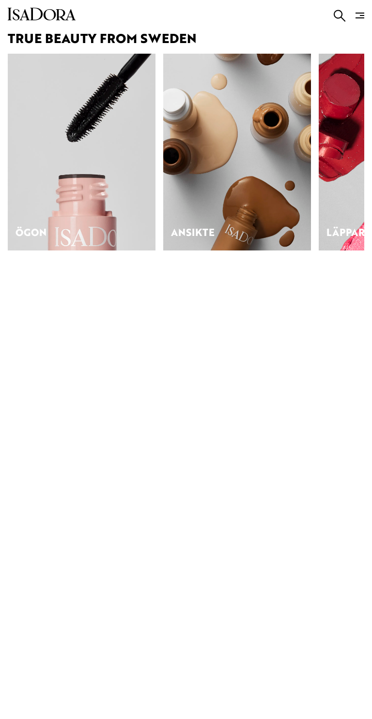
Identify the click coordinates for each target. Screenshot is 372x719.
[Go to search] (340, 16)
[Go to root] (42, 17)
